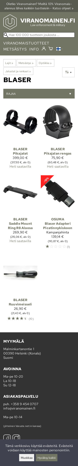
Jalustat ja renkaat (18, 71)
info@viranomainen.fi (19, 408)
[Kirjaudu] (44, 49)
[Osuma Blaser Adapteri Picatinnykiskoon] (58, 214)
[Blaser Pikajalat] (20, 138)
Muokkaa (26, 458)
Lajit (9, 63)
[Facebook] (7, 439)
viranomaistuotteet (26, 43)
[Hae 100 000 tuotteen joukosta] (39, 34)
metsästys (15, 49)
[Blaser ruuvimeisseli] (20, 290)
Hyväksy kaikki (46, 458)
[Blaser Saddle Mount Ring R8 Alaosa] (20, 214)
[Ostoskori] (50, 49)
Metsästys (26, 63)
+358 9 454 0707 (24, 404)
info (34, 49)
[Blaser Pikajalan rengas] (58, 138)
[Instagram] (16, 439)
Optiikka (45, 63)
